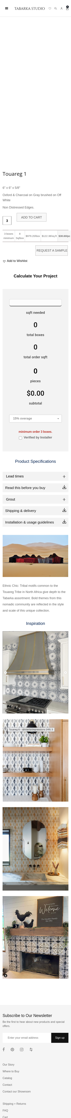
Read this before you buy (25, 488)
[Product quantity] (7, 220)
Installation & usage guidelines (29, 522)
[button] (15, 261)
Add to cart (31, 217)
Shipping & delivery (20, 511)
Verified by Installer (38, 437)
